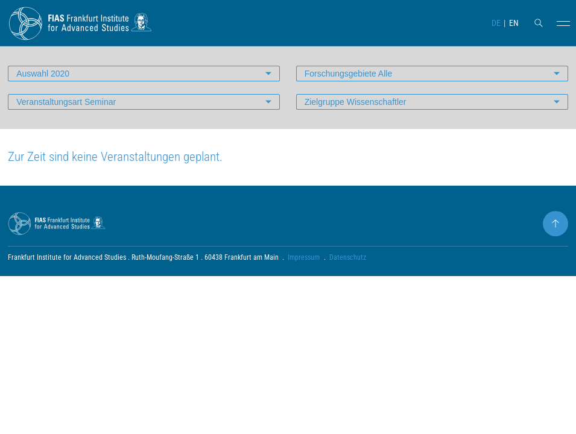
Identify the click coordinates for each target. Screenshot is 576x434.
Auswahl (42, 73)
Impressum (304, 257)
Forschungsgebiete (349, 73)
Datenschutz (347, 257)
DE (496, 23)
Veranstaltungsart (66, 102)
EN (514, 23)
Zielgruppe (356, 102)
